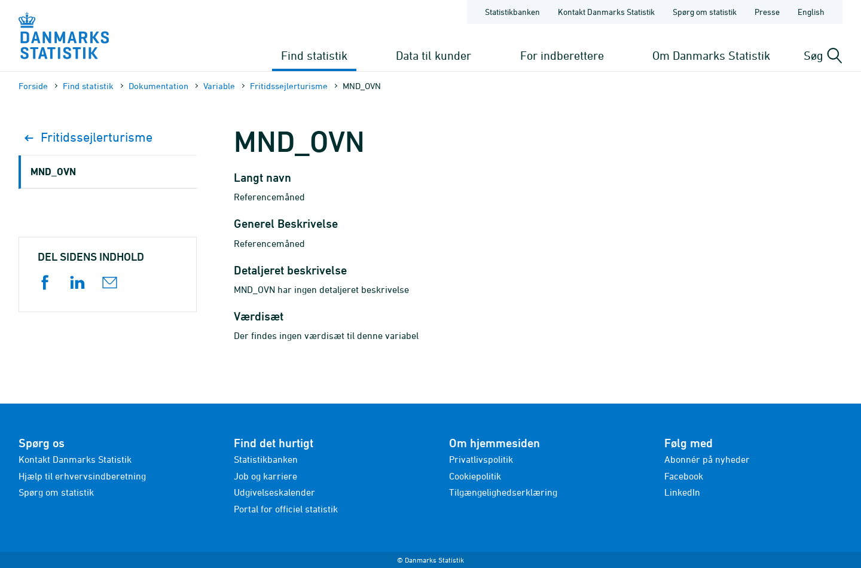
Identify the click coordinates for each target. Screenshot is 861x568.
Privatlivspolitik (481, 459)
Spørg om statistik (56, 492)
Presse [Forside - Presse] (767, 12)
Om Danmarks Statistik (711, 55)
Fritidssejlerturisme (289, 86)
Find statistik (314, 55)
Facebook (683, 476)
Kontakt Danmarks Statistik (75, 459)
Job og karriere (265, 476)
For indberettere (562, 55)
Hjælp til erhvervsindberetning (82, 476)
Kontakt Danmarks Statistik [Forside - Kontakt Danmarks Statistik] (606, 12)
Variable (219, 86)
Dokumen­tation (158, 86)
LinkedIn (682, 492)
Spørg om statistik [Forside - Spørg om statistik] (705, 12)
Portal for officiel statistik (286, 508)
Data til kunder (433, 55)
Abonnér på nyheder (707, 459)
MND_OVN (53, 171)
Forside (33, 86)
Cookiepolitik (475, 476)
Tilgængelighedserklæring (503, 492)
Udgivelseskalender (274, 492)
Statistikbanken (512, 12)
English (811, 12)
